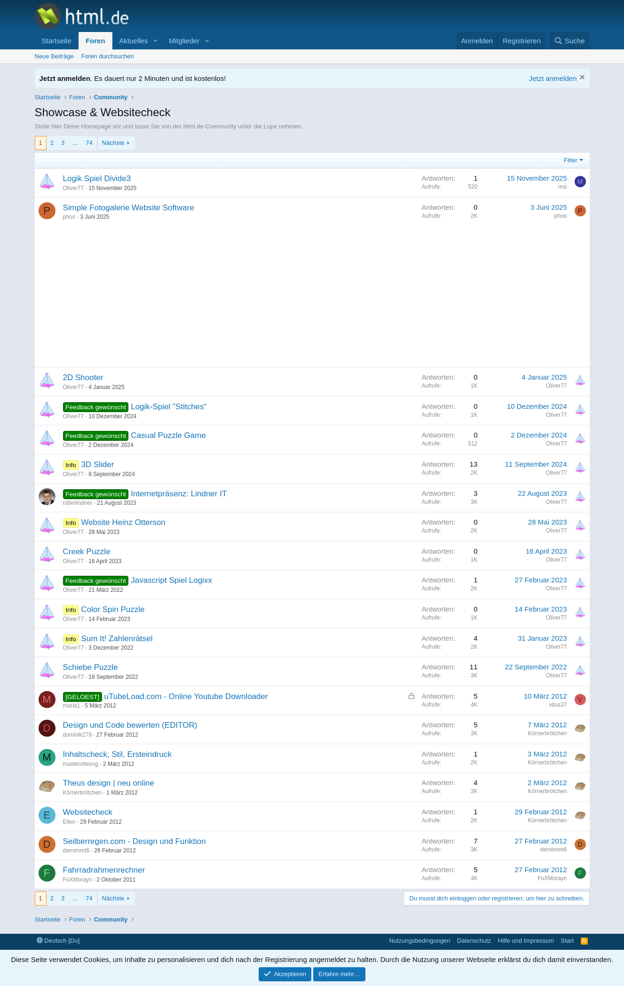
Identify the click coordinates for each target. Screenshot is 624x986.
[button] (155, 40)
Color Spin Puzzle (112, 609)
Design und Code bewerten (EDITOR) (130, 725)
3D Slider (97, 464)
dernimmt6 (76, 850)
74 (89, 142)
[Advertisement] (312, 296)
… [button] (75, 142)
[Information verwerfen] (581, 78)
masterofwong (80, 764)
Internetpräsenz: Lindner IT (179, 493)
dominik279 (77, 735)
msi (562, 186)
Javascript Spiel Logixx (171, 580)
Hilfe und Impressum (526, 940)
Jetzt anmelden (553, 78)
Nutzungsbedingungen (419, 940)
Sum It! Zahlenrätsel (116, 638)
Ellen (69, 822)
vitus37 (558, 704)
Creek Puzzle (87, 551)
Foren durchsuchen (107, 56)
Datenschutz (474, 940)
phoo (69, 217)
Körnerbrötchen (547, 733)
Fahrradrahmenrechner (104, 870)
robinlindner (78, 503)
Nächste (113, 142)
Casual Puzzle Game (168, 435)
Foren (95, 41)
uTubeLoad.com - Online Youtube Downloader (186, 696)
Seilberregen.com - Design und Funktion (134, 841)
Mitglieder (184, 41)
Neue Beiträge (54, 56)
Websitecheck (88, 812)
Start (567, 940)
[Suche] (569, 40)
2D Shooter (83, 377)
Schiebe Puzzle (90, 667)
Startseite (56, 41)
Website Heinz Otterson (123, 522)
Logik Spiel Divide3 (97, 178)
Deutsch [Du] (58, 940)
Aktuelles (133, 41)
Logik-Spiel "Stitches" (168, 406)
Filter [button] (570, 160)
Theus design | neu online (108, 783)
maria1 (71, 705)
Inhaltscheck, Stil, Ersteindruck (117, 754)
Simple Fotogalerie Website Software (128, 207)
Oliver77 (73, 188)
